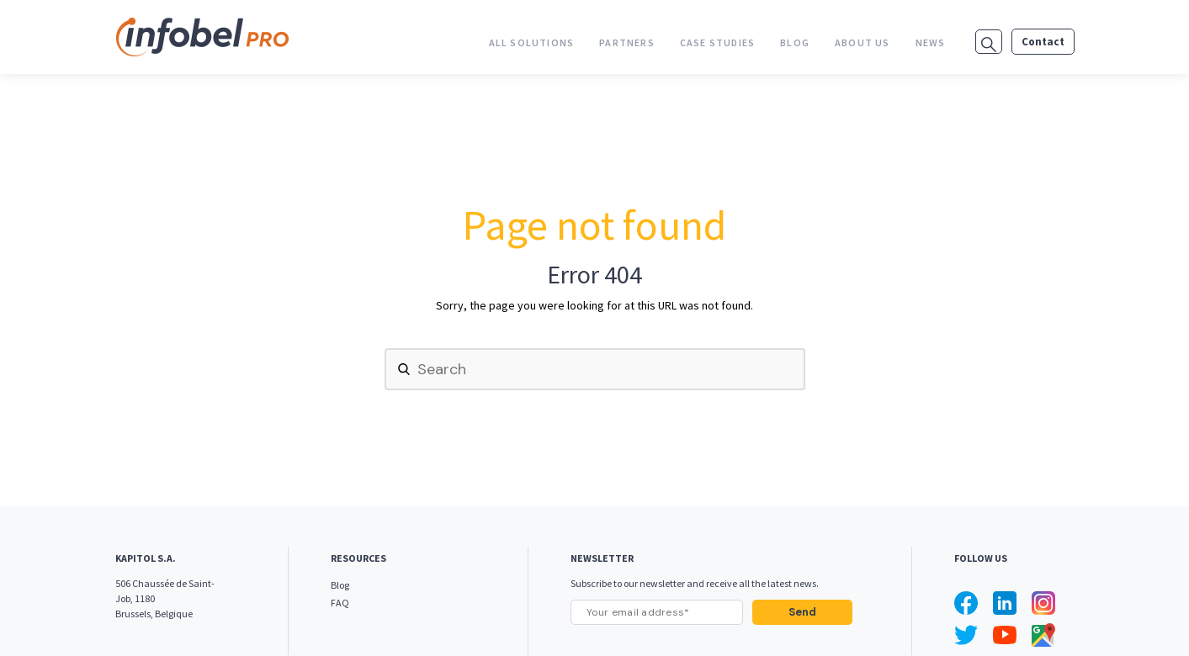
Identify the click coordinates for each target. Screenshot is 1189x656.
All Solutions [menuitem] (532, 42)
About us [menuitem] (862, 42)
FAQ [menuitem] (340, 602)
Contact (1043, 41)
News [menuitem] (931, 42)
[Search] (595, 369)
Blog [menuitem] (794, 42)
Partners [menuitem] (627, 42)
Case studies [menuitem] (717, 42)
